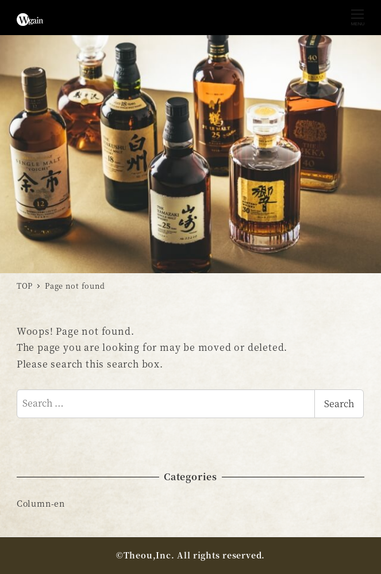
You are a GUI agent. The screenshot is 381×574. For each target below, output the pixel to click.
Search (339, 403)
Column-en (41, 503)
